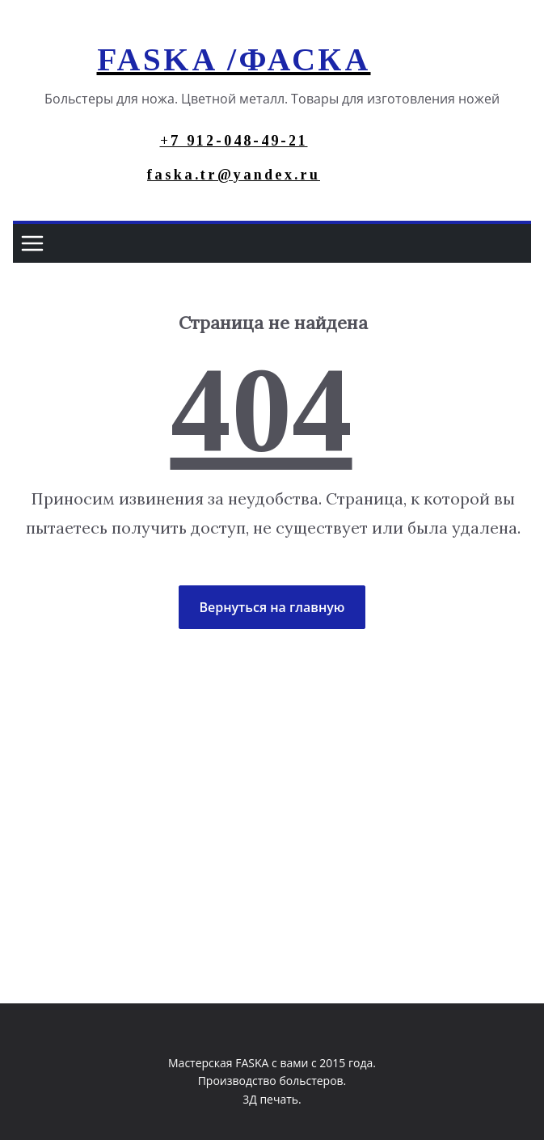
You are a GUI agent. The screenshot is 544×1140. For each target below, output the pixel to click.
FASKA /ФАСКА (234, 59)
